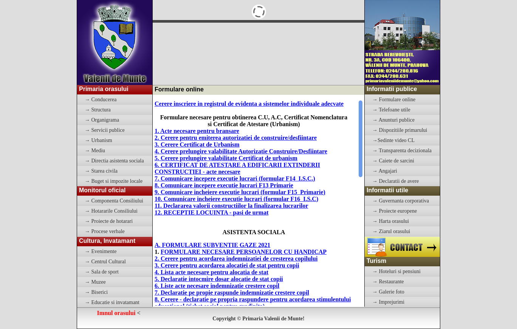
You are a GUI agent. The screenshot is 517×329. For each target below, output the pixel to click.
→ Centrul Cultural (105, 261)
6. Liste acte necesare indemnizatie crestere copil (217, 286)
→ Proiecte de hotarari (109, 221)
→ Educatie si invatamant (112, 302)
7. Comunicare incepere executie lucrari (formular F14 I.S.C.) (235, 178)
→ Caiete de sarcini (393, 161)
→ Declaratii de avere (395, 181)
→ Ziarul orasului (391, 231)
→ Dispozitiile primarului (399, 130)
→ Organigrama (102, 120)
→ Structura (98, 110)
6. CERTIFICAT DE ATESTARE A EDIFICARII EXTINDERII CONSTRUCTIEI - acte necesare (237, 168)
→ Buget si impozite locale (113, 181)
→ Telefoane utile (391, 110)
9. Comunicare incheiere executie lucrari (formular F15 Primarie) (240, 192)
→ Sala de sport (102, 272)
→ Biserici (96, 292)
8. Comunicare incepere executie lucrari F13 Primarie (224, 185)
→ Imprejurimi (388, 302)
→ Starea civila (101, 171)
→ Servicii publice (105, 130)
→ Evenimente (100, 251)
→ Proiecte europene (394, 211)
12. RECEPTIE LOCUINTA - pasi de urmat (212, 212)
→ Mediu (95, 150)
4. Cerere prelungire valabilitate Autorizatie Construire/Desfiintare (241, 151)
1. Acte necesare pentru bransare (197, 131)
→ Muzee (95, 282)
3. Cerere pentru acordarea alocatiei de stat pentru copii (227, 265)
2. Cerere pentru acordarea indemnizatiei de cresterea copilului (236, 258)
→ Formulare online (393, 99)
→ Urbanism (98, 140)
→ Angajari (384, 171)
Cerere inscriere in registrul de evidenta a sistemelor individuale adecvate (249, 103)
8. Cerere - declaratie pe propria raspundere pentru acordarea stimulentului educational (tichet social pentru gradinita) (253, 302)
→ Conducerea (100, 99)
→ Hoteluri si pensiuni (396, 271)
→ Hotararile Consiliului (111, 211)
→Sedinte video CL (393, 140)
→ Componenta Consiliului (114, 201)
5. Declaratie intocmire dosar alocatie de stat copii (219, 279)
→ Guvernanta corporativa (400, 201)
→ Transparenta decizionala (402, 150)
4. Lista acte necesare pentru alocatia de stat (211, 272)
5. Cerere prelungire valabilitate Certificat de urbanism (226, 158)
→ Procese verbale (105, 231)
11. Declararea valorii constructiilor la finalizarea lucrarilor (231, 205)
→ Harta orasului (390, 221)
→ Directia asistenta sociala (114, 161)
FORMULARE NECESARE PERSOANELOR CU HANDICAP (244, 252)
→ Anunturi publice (393, 120)
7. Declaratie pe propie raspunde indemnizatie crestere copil (232, 292)
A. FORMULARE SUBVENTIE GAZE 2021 (212, 245)
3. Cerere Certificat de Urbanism (197, 144)
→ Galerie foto (388, 292)
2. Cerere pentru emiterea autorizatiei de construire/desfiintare (236, 137)
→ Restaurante (388, 281)
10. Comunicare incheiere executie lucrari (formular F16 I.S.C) (236, 199)
